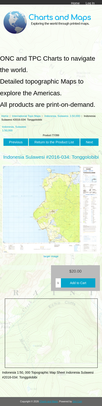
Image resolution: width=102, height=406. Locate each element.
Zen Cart (77, 401)
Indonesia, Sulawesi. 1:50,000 (62, 115)
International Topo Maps (26, 115)
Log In (90, 3)
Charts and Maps (48, 401)
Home (75, 3)
